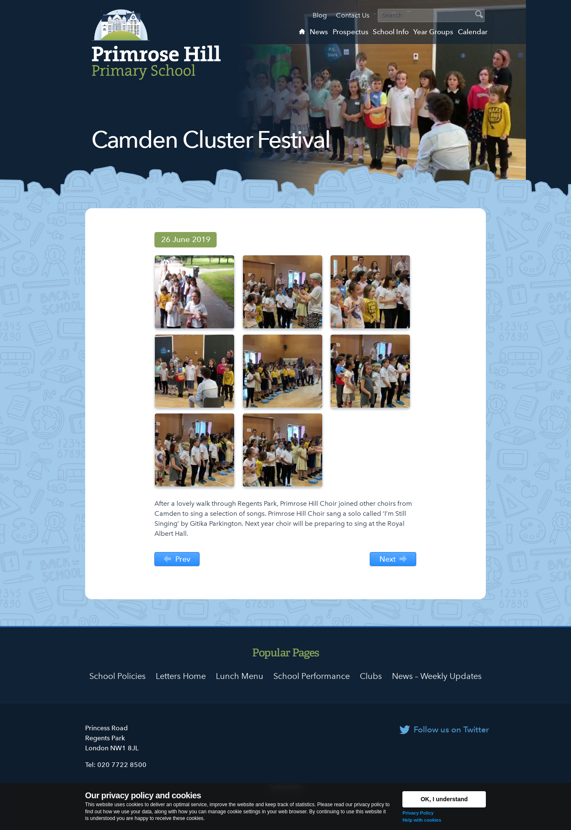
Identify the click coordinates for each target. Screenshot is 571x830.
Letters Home (181, 676)
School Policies (117, 676)
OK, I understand (444, 799)
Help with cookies (421, 819)
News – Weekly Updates (437, 676)
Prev (177, 559)
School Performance (311, 676)
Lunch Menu (239, 676)
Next (393, 559)
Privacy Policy (418, 812)
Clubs (371, 676)
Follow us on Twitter (451, 729)
